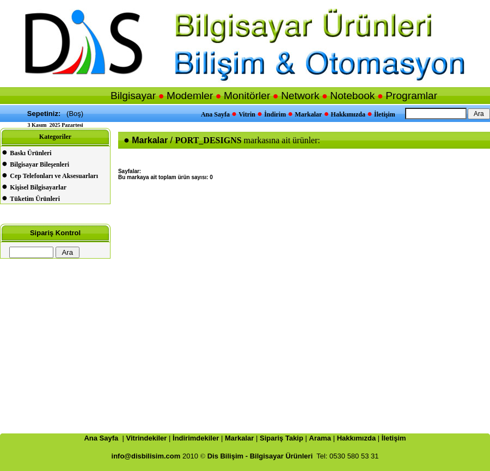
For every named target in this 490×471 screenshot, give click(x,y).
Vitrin (246, 114)
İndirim (275, 114)
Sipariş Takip (281, 438)
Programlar (411, 95)
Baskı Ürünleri (30, 153)
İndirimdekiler (196, 438)
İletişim (384, 114)
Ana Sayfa (215, 114)
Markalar (308, 114)
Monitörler (247, 95)
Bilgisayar (133, 95)
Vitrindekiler (146, 438)
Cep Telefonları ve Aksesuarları (54, 176)
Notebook (352, 95)
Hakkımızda (348, 114)
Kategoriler (55, 136)
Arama (320, 438)
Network (300, 95)
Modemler (190, 95)
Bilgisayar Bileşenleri (39, 164)
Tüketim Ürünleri (35, 199)
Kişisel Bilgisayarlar (38, 187)
